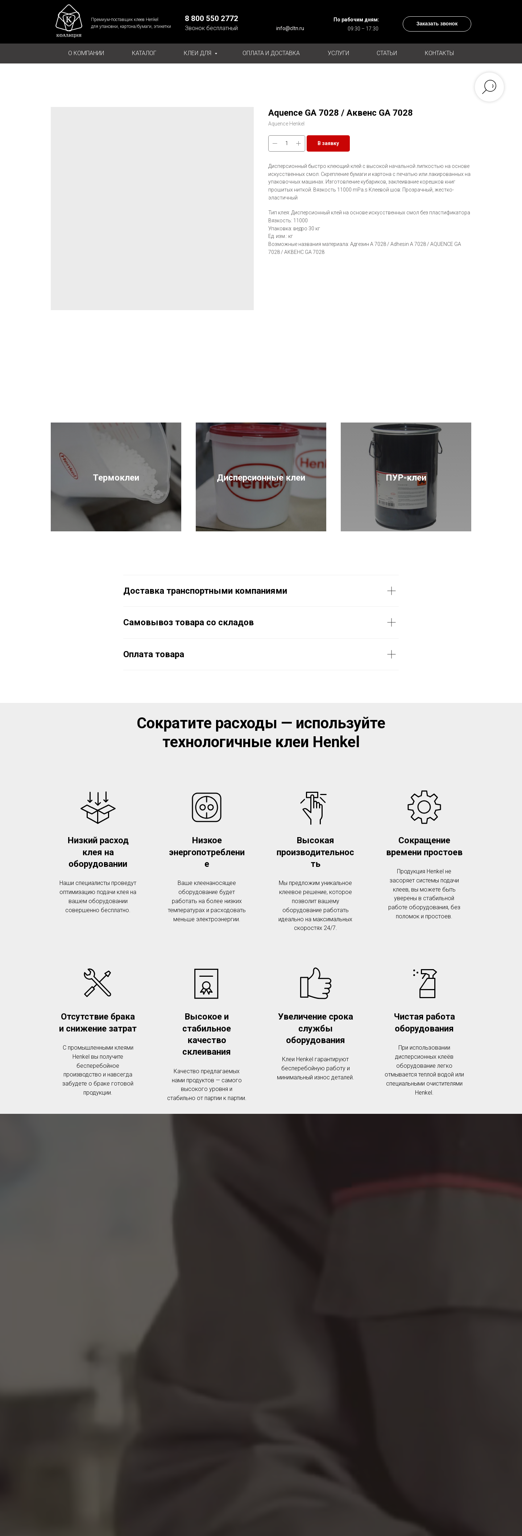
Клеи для (198, 53)
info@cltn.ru (290, 28)
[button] (437, 24)
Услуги (338, 53)
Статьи (387, 53)
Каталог (144, 53)
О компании (86, 53)
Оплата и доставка (271, 53)
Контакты (439, 53)
